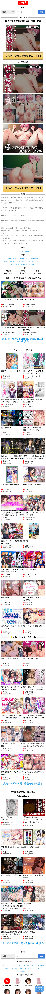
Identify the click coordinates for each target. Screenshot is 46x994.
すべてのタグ (6, 965)
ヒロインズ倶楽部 (23, 251)
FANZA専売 (15, 264)
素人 (39, 968)
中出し (24, 261)
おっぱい (39, 261)
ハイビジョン (17, 965)
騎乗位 (23, 971)
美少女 (27, 968)
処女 (14, 258)
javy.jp (23, 2)
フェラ (33, 968)
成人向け (32, 264)
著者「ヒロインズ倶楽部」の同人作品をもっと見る (23, 340)
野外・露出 (34, 258)
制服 (9, 258)
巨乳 (27, 258)
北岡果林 (39, 982)
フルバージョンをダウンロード (23, 56)
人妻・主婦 (13, 968)
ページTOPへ (39, 989)
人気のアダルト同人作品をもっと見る (23, 783)
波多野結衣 (28, 982)
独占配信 (41, 965)
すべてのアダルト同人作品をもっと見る (23, 943)
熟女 (21, 968)
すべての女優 (7, 982)
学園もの (21, 258)
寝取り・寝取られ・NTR (12, 261)
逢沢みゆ (18, 982)
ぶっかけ (31, 261)
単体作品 (26, 965)
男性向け (24, 264)
